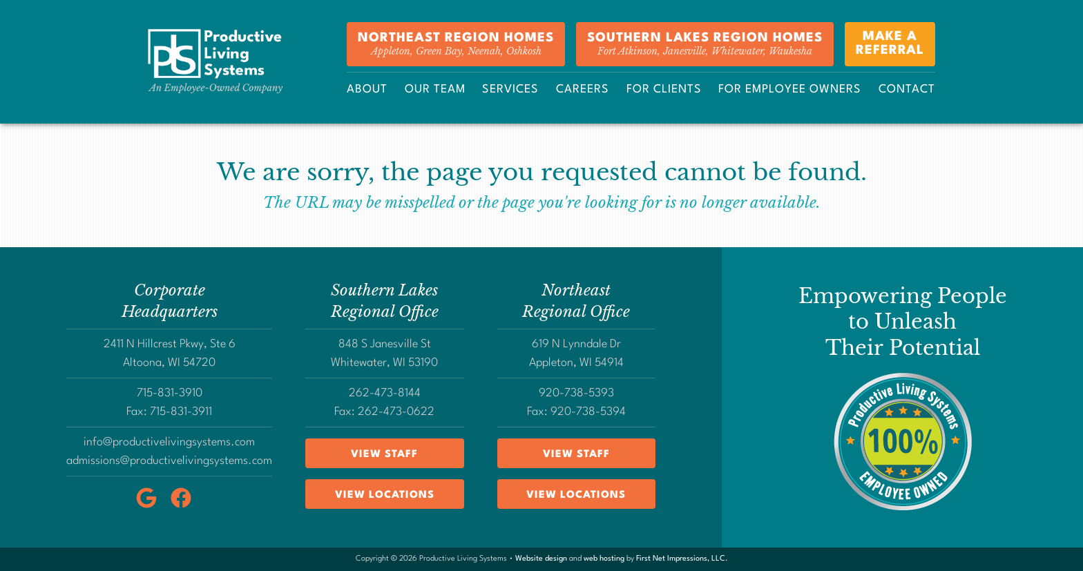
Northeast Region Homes (456, 44)
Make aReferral (890, 44)
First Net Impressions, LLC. (682, 559)
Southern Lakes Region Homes (705, 44)
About (367, 89)
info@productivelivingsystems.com (169, 442)
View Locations (384, 495)
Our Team (435, 89)
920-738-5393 (576, 393)
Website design (541, 559)
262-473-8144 (385, 393)
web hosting (604, 559)
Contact (907, 89)
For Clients (664, 89)
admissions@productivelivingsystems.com (169, 461)
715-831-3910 (169, 393)
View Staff (384, 454)
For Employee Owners (789, 89)
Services (510, 89)
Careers (582, 89)
